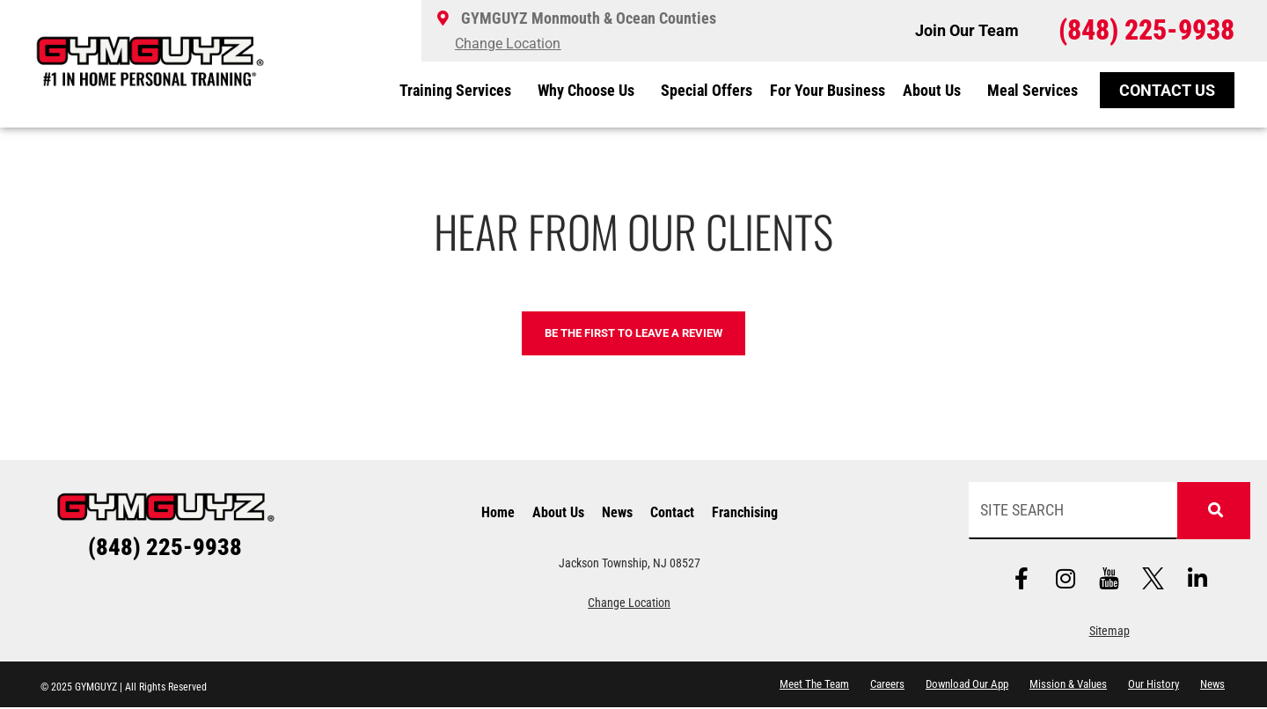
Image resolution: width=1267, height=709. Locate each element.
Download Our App (967, 685)
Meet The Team (814, 685)
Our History (1153, 685)
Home (498, 513)
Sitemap (1109, 632)
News (617, 513)
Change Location (629, 603)
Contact (672, 513)
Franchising (745, 513)
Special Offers (706, 90)
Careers (887, 685)
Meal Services (1032, 90)
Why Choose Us (590, 90)
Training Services (459, 90)
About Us (936, 90)
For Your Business (827, 90)
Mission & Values (1068, 685)
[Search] (1212, 511)
